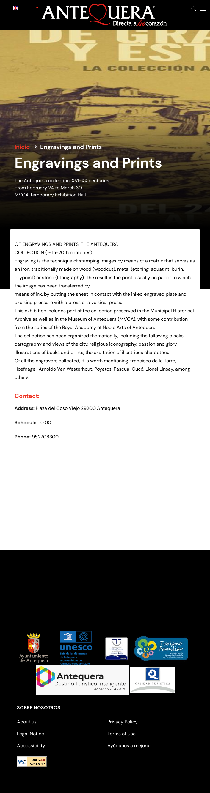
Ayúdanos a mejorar (129, 745)
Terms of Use (121, 734)
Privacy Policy (122, 722)
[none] (26, 8)
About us (27, 722)
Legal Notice (30, 734)
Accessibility (31, 745)
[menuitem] (26, 8)
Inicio (22, 147)
